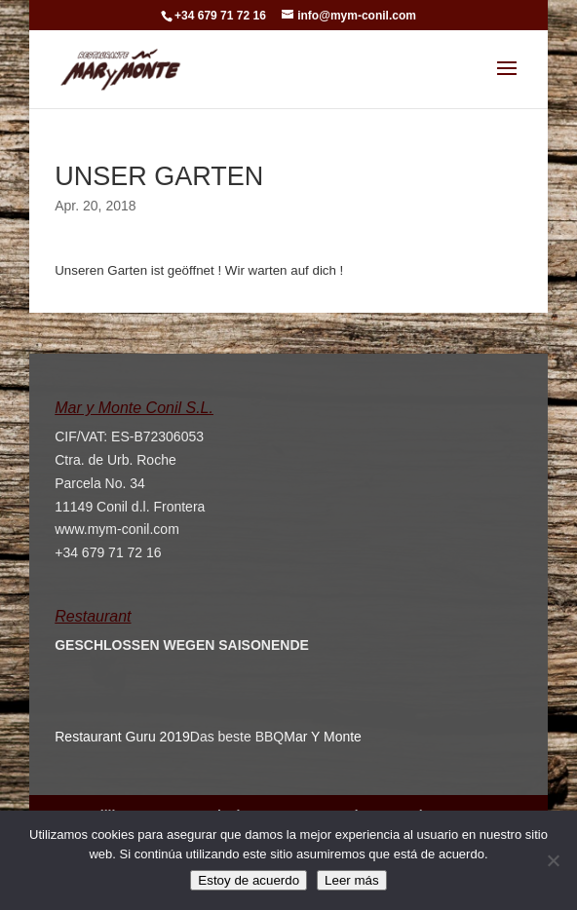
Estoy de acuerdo (248, 880)
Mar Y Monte (323, 736)
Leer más (352, 880)
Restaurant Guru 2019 (122, 736)
